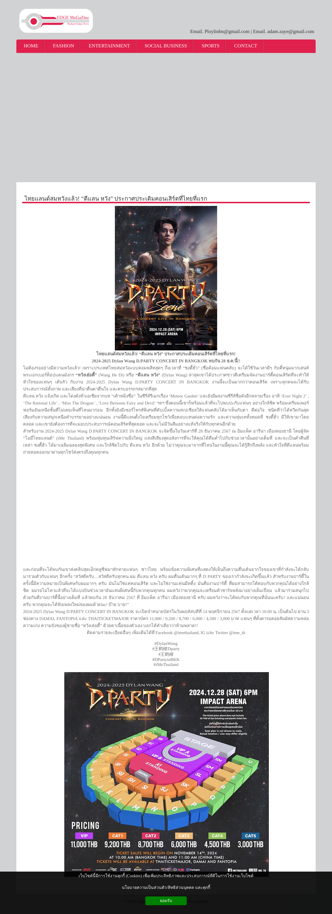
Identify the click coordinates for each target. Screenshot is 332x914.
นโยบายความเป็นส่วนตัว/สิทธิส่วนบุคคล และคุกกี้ (166, 887)
